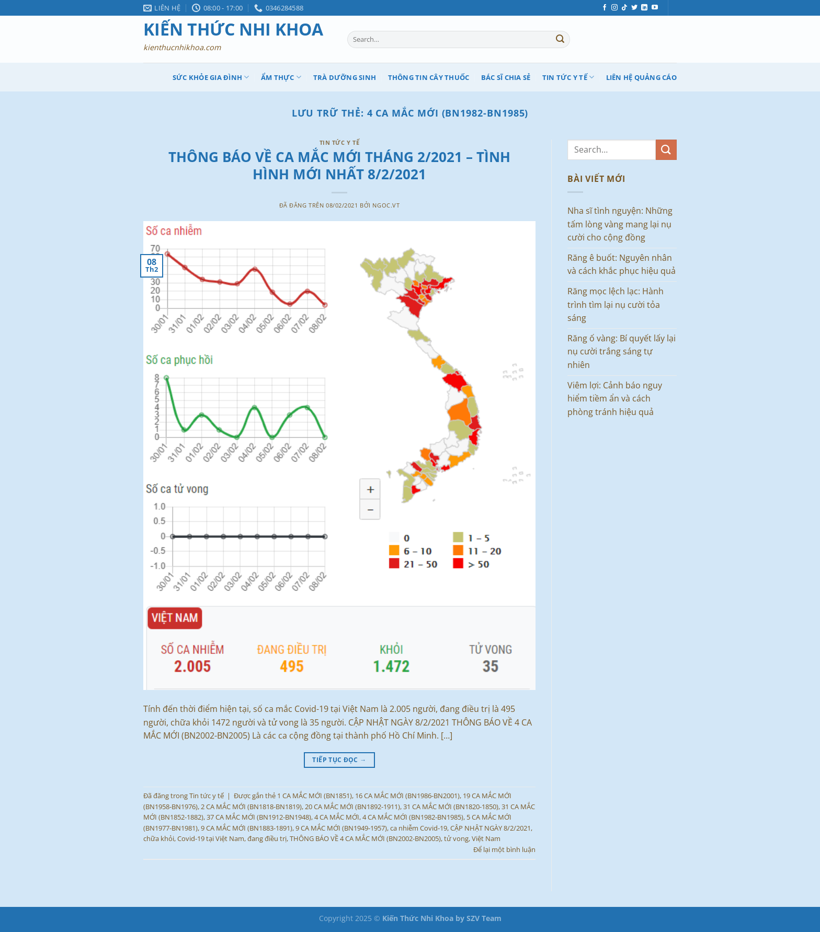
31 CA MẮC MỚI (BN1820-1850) (450, 806)
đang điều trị (267, 838)
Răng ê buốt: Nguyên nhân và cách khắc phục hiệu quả (621, 264)
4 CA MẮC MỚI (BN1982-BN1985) (412, 817)
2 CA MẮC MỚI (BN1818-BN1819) (251, 806)
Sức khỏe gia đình (211, 77)
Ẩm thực (281, 77)
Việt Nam (486, 838)
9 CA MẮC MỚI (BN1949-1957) (341, 828)
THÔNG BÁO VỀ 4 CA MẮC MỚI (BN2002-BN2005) (365, 838)
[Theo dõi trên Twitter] (634, 7)
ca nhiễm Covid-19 (418, 828)
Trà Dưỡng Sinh (345, 77)
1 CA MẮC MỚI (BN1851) (314, 795)
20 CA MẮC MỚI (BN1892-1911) (352, 806)
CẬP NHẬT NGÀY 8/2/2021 (490, 828)
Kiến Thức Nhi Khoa (233, 29)
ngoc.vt (386, 205)
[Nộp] (560, 40)
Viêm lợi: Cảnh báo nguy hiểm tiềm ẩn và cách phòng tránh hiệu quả (614, 398)
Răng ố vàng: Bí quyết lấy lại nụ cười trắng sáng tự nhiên (621, 351)
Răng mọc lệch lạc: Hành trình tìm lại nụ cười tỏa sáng (615, 304)
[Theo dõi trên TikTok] (624, 7)
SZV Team (484, 918)
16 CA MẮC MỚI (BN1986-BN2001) (407, 795)
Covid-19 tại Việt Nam (210, 838)
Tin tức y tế (568, 77)
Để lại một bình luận (504, 849)
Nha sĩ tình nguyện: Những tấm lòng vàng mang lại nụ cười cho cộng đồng (620, 224)
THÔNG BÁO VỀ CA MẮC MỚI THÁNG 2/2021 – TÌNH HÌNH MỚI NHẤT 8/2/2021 (339, 165)
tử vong (456, 838)
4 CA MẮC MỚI (336, 817)
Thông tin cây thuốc (429, 77)
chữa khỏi (158, 838)
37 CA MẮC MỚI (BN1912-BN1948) (259, 817)
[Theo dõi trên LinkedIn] (644, 7)
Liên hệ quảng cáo (641, 77)
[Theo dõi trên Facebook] (604, 7)
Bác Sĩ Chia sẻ (506, 77)
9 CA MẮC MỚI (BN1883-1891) (246, 828)
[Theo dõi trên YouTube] (655, 7)
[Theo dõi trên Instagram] (614, 7)
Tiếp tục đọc (339, 760)
